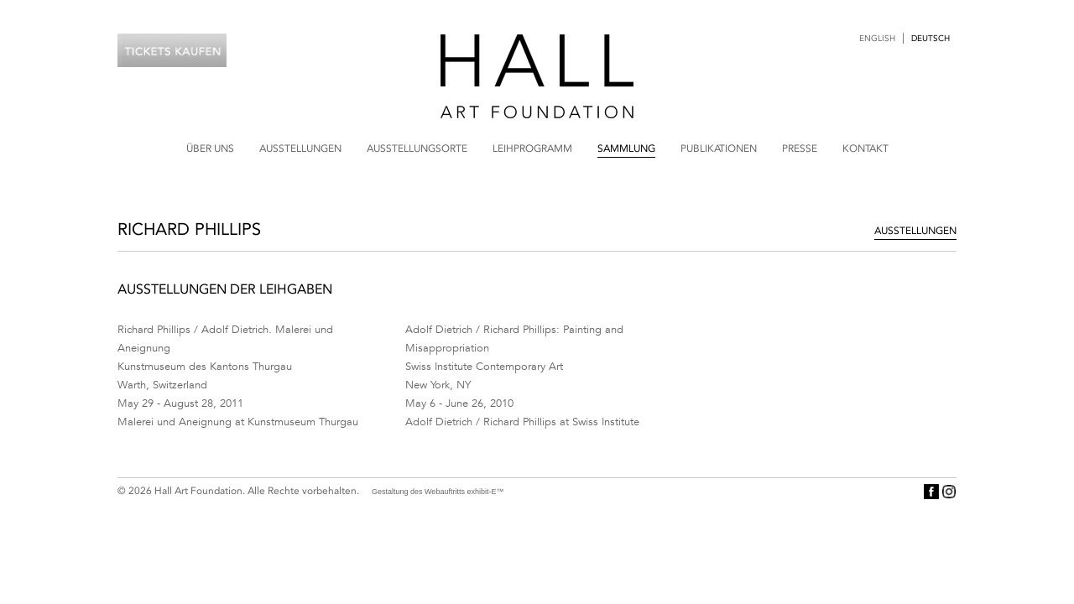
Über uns (210, 148)
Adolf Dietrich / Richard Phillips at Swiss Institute (522, 421)
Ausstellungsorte (417, 148)
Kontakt (865, 148)
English (877, 39)
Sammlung (626, 148)
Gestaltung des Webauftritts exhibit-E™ (437, 491)
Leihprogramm (532, 148)
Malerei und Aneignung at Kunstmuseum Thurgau (237, 421)
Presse (799, 148)
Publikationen (718, 148)
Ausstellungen (300, 148)
